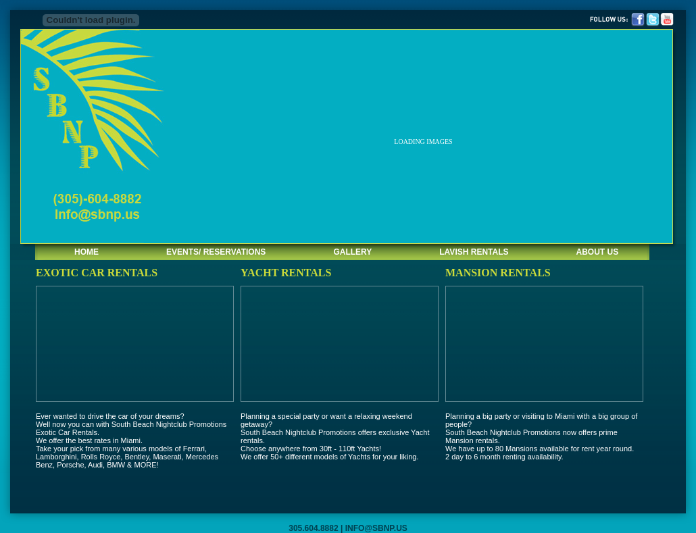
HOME (86, 252)
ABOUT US (597, 252)
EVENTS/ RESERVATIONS (216, 252)
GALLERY (352, 252)
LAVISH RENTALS (473, 252)
